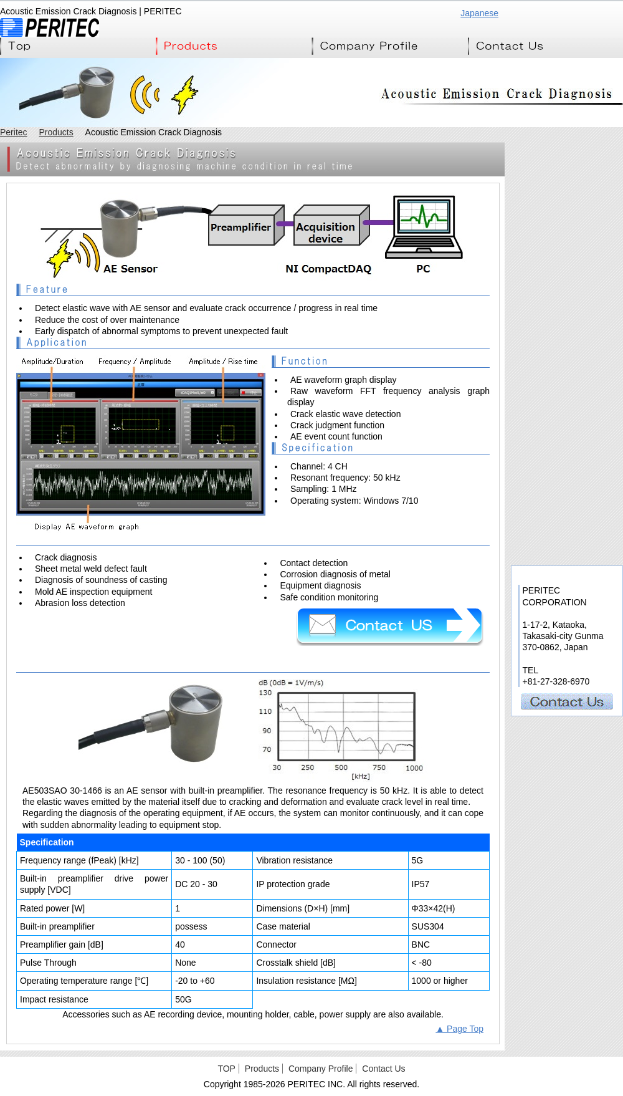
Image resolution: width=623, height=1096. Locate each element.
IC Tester (567, 374)
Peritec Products (566, 166)
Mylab (567, 486)
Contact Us (545, 46)
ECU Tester (567, 262)
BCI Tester (567, 318)
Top (78, 46)
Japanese (479, 13)
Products (234, 46)
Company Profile (389, 46)
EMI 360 (567, 234)
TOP (226, 1069)
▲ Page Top (459, 1029)
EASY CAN (567, 346)
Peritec (13, 132)
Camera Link (567, 514)
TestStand (567, 458)
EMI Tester (567, 206)
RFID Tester (567, 402)
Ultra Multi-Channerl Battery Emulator (567, 290)
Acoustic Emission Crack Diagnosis (567, 542)
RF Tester (567, 430)
